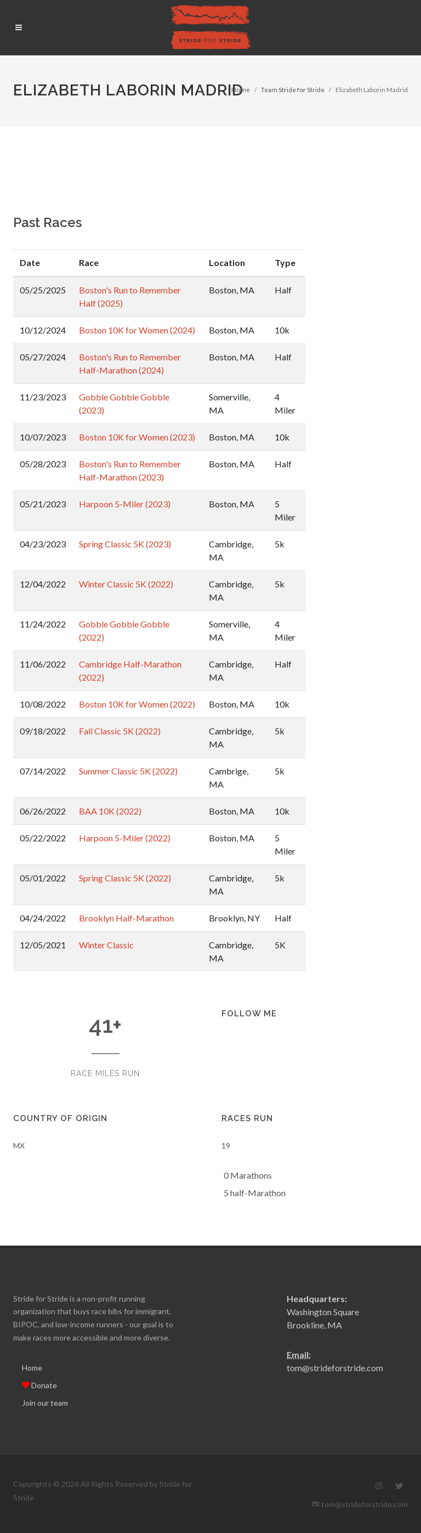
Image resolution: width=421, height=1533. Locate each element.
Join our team (45, 1402)
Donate (39, 1385)
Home (240, 90)
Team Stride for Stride (293, 90)
